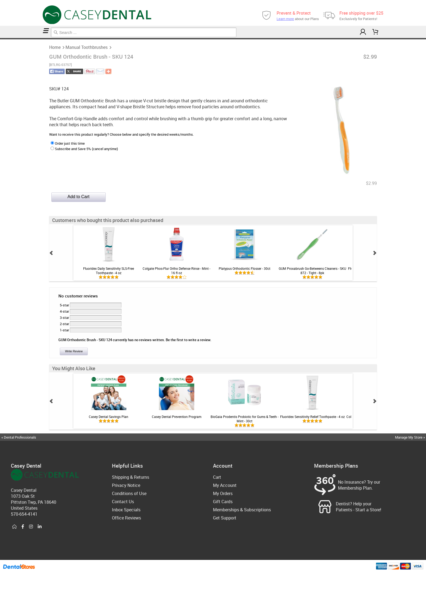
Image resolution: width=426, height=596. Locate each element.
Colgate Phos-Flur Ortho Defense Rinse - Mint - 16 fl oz (176, 270)
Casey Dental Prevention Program (176, 416)
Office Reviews (126, 518)
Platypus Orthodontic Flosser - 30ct (244, 268)
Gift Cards (223, 502)
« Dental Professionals (18, 437)
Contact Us (123, 502)
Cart (217, 477)
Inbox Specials (126, 510)
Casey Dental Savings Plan (108, 416)
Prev (51, 253)
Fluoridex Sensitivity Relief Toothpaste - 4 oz (312, 416)
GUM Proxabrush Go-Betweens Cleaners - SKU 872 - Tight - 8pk (312, 270)
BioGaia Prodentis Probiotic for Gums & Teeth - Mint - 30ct (244, 418)
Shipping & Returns (130, 477)
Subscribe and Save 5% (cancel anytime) (84, 148)
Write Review (74, 351)
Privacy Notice (126, 485)
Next (374, 253)
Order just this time (68, 143)
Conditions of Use (129, 493)
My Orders (223, 493)
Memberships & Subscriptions (242, 510)
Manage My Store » (410, 437)
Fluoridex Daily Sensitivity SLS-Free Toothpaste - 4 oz (108, 270)
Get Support (224, 518)
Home (55, 47)
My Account (225, 485)
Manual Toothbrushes (86, 47)
